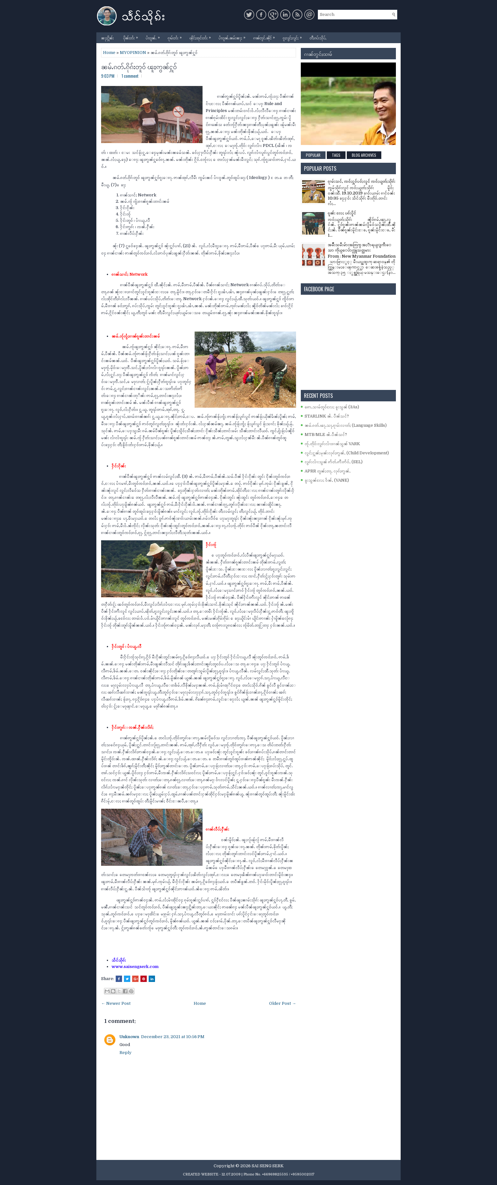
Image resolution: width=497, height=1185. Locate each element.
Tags (336, 155)
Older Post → (282, 1003)
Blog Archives (364, 155)
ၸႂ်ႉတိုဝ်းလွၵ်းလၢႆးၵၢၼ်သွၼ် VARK (332, 443)
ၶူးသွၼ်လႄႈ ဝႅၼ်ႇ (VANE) (327, 480)
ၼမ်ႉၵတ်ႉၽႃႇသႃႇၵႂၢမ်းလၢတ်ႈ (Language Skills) (346, 425)
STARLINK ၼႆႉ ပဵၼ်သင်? (327, 416)
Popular (313, 155)
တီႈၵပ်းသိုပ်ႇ (318, 37)
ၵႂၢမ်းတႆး (176, 36)
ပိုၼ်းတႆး (132, 36)
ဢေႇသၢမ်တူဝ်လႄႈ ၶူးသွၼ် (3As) (332, 407)
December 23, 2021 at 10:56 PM (172, 1036)
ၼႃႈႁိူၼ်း (107, 37)
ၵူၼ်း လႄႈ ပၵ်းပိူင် (342, 213)
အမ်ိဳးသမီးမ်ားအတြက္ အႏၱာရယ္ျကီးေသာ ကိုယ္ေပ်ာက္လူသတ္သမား (359, 247)
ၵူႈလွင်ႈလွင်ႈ (294, 36)
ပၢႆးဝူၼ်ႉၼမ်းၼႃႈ (233, 36)
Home (109, 52)
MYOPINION (133, 52)
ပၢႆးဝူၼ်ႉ (154, 36)
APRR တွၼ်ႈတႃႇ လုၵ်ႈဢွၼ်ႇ (328, 471)
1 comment (130, 76)
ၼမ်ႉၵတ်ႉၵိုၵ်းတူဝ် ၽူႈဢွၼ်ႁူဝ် (139, 66)
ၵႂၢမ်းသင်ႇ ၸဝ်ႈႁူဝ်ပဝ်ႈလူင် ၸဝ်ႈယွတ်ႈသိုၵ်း (361, 181)
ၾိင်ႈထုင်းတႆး (202, 36)
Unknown (129, 1036)
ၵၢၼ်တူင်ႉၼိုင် (265, 36)
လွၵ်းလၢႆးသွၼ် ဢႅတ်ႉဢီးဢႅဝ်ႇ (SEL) (334, 461)
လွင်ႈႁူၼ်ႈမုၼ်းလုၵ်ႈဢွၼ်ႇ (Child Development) (347, 453)
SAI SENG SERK (268, 1165)
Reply (125, 1052)
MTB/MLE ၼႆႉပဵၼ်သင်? (326, 434)
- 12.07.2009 (230, 1174)
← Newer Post (116, 1003)
